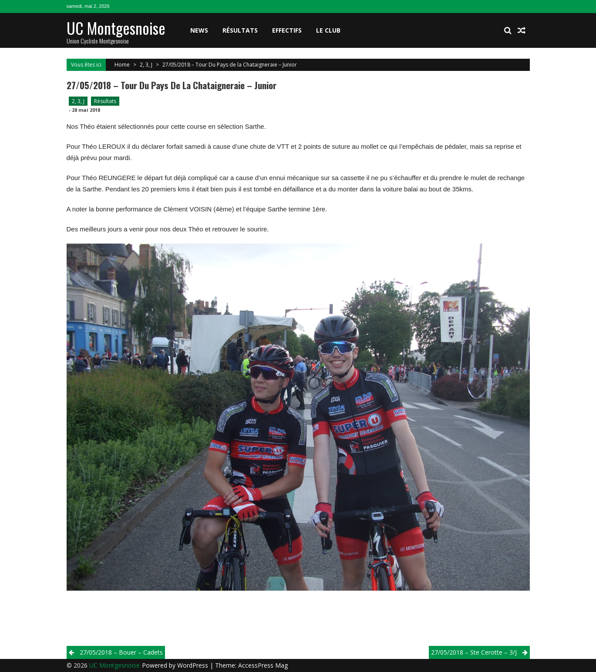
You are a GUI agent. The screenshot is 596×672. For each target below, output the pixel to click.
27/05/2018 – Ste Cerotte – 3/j (474, 652)
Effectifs (287, 30)
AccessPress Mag (263, 665)
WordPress (193, 665)
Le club (328, 30)
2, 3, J (146, 64)
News (199, 30)
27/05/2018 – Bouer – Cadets (121, 652)
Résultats (240, 30)
